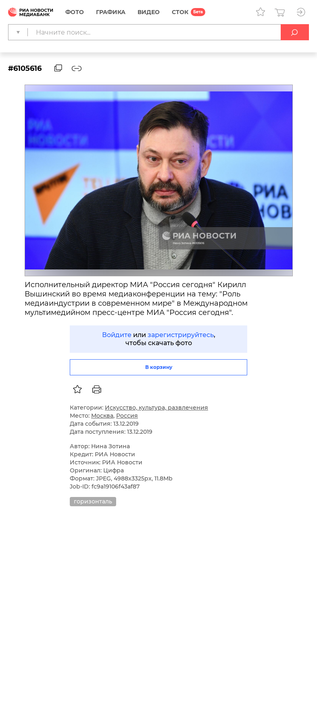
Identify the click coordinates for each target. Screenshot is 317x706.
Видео (149, 12)
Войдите (116, 335)
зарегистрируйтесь (181, 335)
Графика (110, 12)
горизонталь (93, 501)
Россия (127, 415)
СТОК (180, 12)
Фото (74, 12)
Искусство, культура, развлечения (156, 407)
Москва (102, 415)
